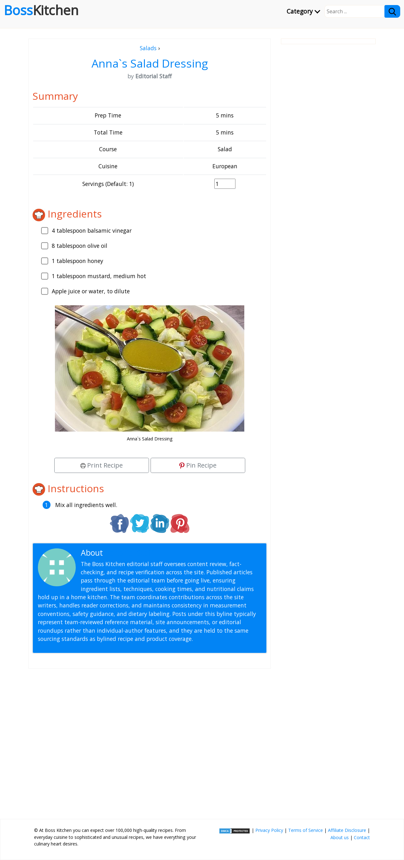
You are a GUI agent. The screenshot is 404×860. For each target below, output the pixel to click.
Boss (41, 10)
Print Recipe (101, 465)
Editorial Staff (129, 552)
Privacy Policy (269, 830)
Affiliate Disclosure (347, 830)
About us (339, 837)
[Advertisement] (149, 741)
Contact (362, 837)
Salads (148, 48)
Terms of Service (305, 830)
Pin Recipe (198, 465)
